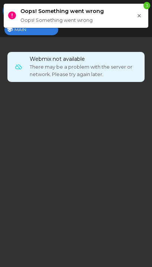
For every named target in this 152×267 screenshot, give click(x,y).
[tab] (31, 29)
